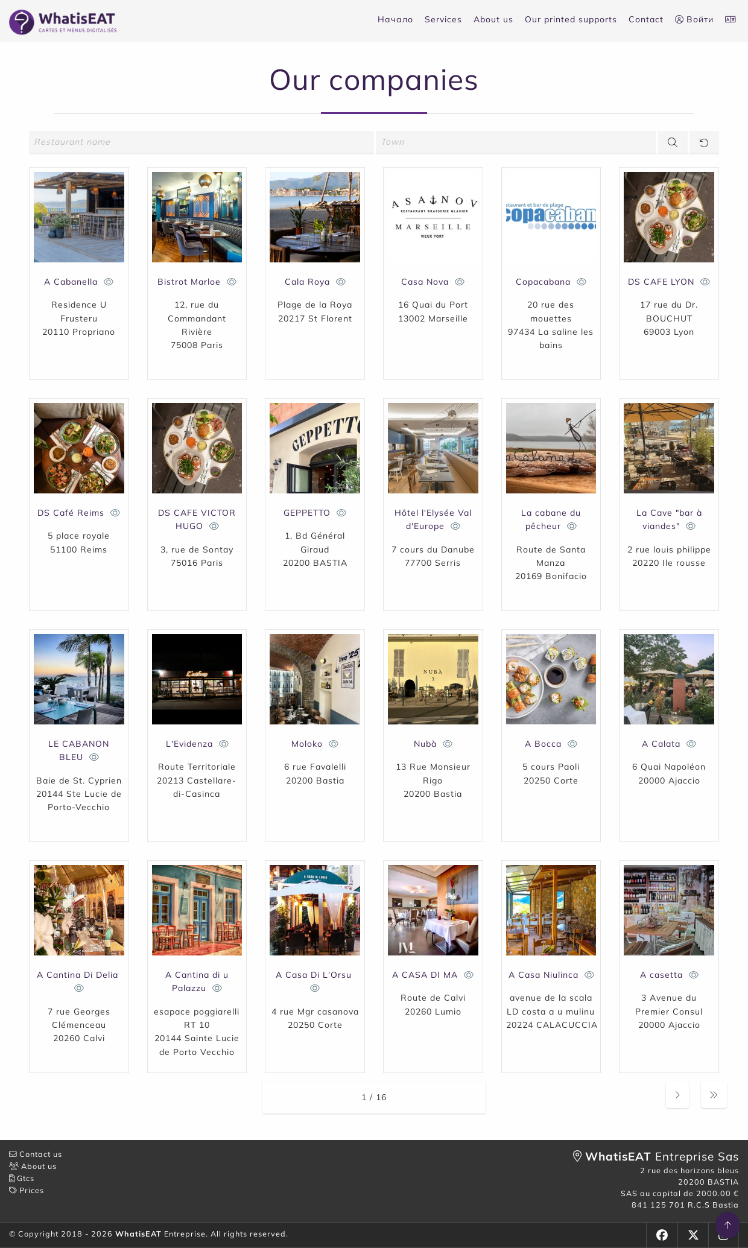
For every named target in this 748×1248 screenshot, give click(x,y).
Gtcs (21, 1178)
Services (443, 19)
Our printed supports (571, 19)
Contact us (35, 1154)
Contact (646, 19)
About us (493, 19)
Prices (26, 1190)
